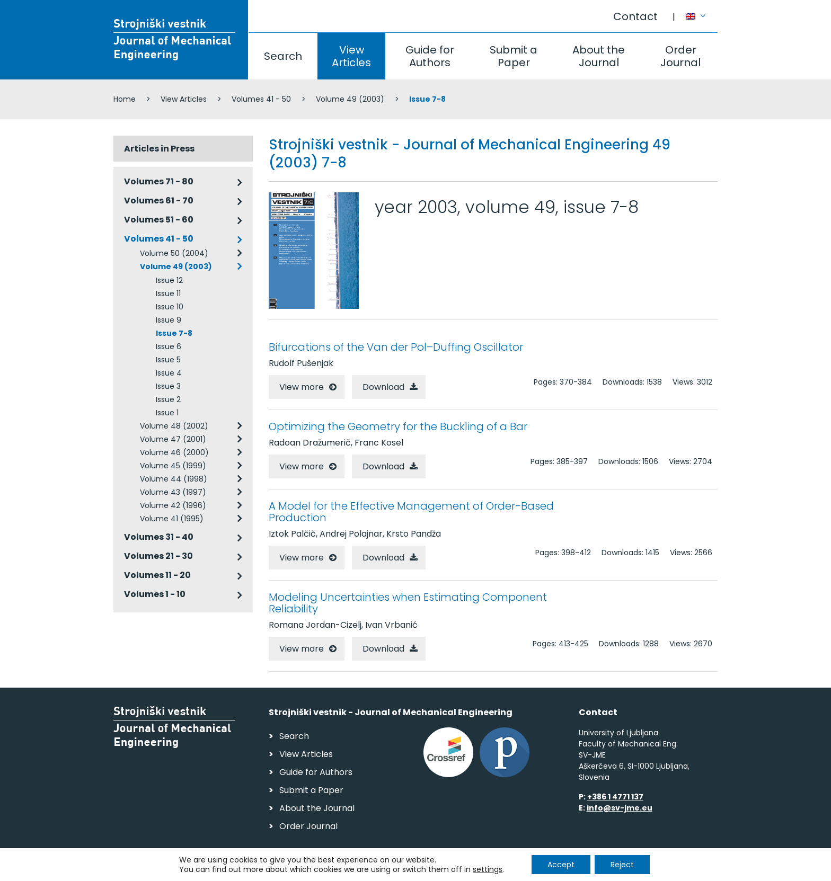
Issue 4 (169, 373)
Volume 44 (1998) (173, 479)
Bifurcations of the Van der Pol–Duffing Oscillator (396, 347)
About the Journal (598, 56)
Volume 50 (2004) (174, 253)
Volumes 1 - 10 (154, 594)
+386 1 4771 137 (615, 796)
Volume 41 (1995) (172, 518)
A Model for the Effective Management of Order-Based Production (411, 512)
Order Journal (680, 56)
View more (301, 387)
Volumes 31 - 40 (158, 537)
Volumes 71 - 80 (158, 181)
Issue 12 (169, 280)
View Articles (351, 56)
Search (283, 56)
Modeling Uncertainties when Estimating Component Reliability (408, 603)
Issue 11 (168, 293)
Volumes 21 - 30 (158, 556)
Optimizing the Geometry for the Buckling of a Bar (398, 426)
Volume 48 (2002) (174, 426)
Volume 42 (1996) (173, 505)
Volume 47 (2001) (173, 439)
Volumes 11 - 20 (157, 575)
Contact (635, 16)
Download (383, 387)
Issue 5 (168, 359)
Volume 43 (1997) (173, 492)
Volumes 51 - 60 (158, 219)
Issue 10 (169, 306)
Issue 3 (168, 386)
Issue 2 (168, 399)
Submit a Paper (513, 56)
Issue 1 (167, 412)
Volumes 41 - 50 (261, 99)
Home (124, 99)
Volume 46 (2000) (174, 452)
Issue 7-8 (174, 333)
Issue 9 (168, 320)
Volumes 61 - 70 (158, 200)
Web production (656, 869)
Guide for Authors (429, 56)
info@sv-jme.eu (619, 808)
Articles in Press (159, 149)
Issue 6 (168, 346)
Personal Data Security (258, 868)
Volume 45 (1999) (173, 465)
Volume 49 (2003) (350, 99)
